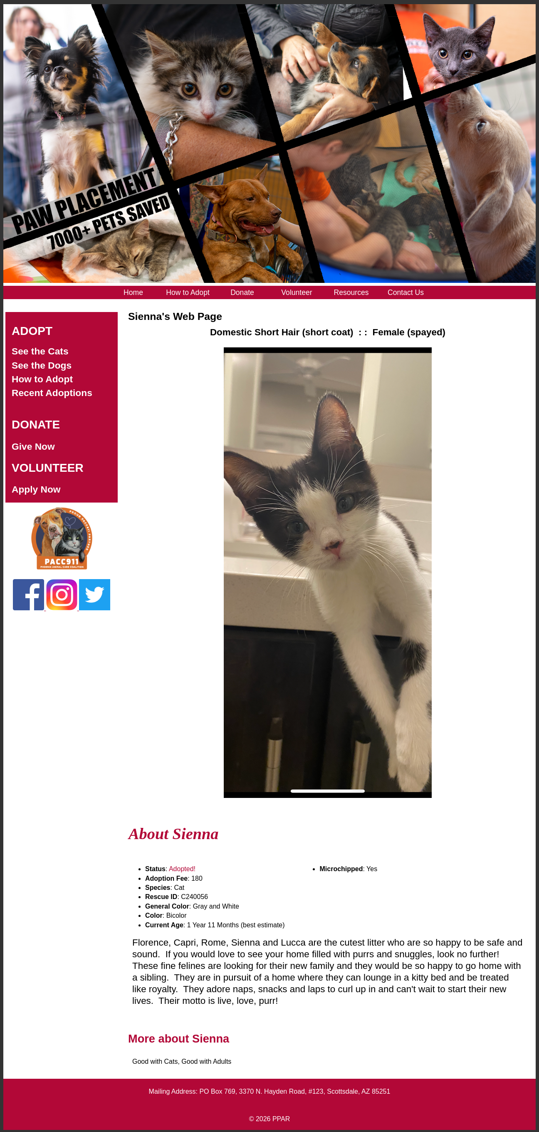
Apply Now (36, 489)
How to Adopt (42, 379)
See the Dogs (42, 365)
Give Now (33, 446)
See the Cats (40, 351)
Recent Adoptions (52, 392)
